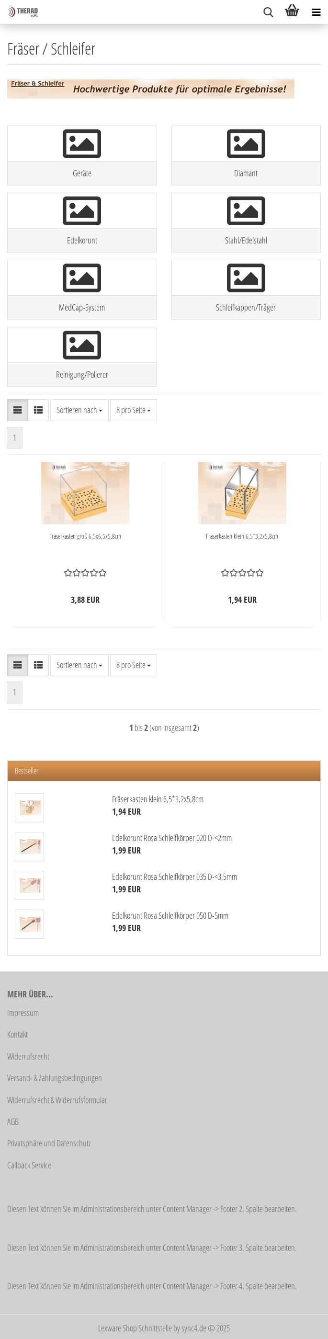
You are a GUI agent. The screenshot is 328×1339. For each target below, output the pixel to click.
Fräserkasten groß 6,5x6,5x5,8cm (85, 536)
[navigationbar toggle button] (316, 12)
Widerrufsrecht (28, 1056)
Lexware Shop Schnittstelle (135, 1328)
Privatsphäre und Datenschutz (49, 1143)
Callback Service (29, 1165)
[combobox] (79, 410)
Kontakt (17, 1034)
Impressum (23, 1012)
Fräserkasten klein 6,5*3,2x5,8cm (242, 536)
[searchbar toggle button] (268, 12)
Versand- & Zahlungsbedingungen (54, 1078)
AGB (13, 1121)
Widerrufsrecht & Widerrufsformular (57, 1100)
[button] (17, 410)
